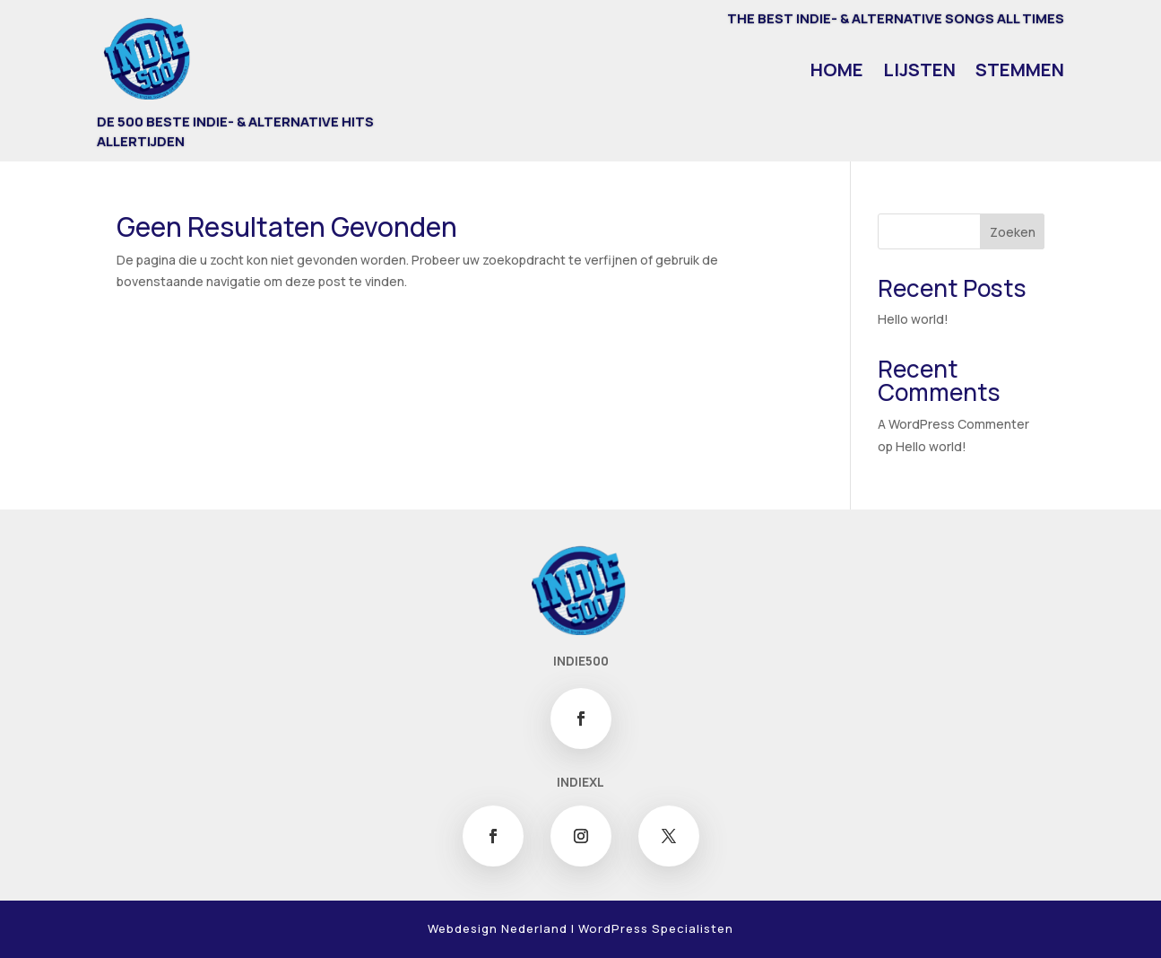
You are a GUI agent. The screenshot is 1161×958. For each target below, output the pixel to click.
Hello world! (913, 318)
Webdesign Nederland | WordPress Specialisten (580, 928)
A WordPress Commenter (953, 423)
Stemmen (1019, 73)
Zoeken (1012, 231)
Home (836, 73)
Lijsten (919, 73)
